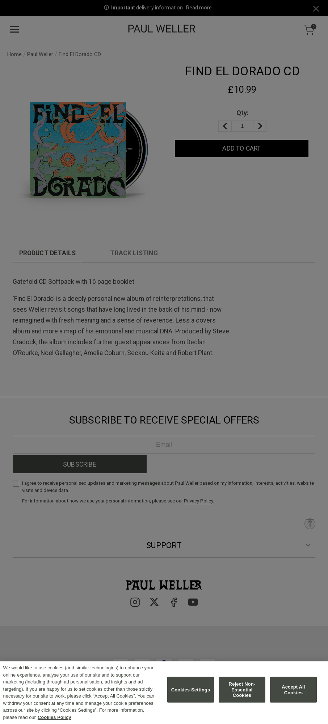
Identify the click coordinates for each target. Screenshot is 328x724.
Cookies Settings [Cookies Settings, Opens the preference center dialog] (190, 694)
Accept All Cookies (293, 694)
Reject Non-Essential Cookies (242, 694)
